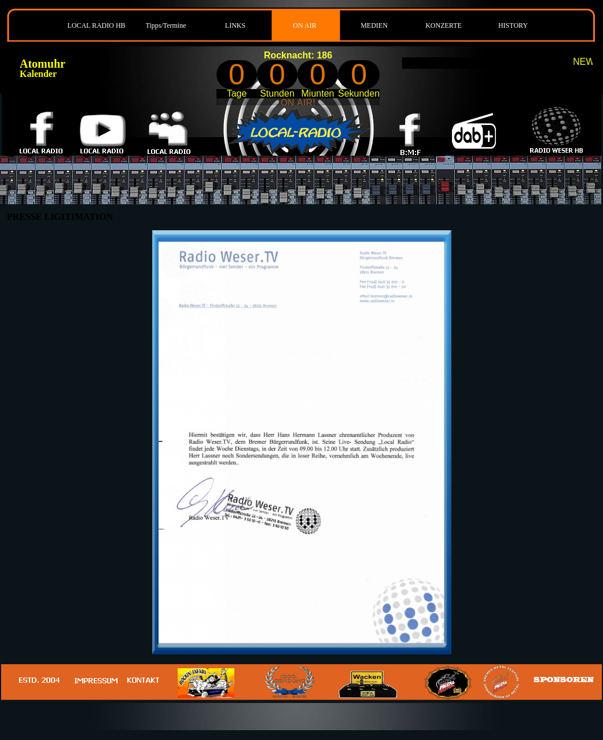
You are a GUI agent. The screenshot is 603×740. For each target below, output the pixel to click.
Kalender (38, 74)
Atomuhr (42, 63)
